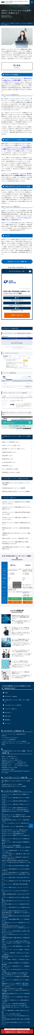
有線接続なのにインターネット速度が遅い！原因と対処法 (15, 983)
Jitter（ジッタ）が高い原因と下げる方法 (11, 1014)
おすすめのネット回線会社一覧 (14, 731)
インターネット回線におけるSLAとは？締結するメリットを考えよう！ (16, 863)
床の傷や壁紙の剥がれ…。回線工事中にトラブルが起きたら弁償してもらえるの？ (15, 913)
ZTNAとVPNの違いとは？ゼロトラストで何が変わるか (14, 1005)
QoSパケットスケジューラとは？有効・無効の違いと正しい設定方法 (15, 1016)
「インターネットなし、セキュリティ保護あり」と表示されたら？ (15, 950)
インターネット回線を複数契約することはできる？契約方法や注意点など (15, 869)
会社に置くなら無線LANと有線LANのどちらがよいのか (14, 910)
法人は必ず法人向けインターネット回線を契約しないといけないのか (15, 928)
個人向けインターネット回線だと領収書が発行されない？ (16, 523)
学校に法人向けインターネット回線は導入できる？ (15, 538)
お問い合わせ (8, 716)
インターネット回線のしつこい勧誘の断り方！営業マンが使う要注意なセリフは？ (15, 854)
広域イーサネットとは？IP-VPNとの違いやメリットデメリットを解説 (16, 970)
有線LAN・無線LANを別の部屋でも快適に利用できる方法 (15, 860)
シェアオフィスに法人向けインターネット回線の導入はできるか (15, 824)
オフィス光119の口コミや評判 (10, 469)
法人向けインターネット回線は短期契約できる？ (13, 833)
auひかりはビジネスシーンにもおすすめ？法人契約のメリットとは (16, 891)
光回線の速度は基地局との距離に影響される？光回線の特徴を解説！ (15, 938)
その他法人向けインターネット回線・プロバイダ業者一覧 (17, 700)
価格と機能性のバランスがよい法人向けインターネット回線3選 (16, 483)
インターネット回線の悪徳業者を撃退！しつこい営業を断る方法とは (15, 920)
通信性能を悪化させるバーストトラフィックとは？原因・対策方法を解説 (15, 957)
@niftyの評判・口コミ (8, 459)
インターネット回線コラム (11, 708)
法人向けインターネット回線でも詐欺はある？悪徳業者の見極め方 (15, 842)
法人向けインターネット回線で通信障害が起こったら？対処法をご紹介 (15, 947)
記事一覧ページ (8, 712)
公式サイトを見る (16, 601)
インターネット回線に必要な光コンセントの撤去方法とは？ (15, 872)
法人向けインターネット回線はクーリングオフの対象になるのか (15, 836)
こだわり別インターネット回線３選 (13, 705)
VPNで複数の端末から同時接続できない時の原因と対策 (14, 973)
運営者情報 (7, 719)
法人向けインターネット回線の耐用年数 (11, 845)
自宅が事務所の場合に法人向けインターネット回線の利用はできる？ (16, 547)
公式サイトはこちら (20, 315)
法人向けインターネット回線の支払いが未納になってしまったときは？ (16, 518)
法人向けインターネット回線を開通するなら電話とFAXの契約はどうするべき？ (15, 542)
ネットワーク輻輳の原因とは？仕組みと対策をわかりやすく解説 (15, 1011)
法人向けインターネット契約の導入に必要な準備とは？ (14, 1003)
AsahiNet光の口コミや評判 (8, 769)
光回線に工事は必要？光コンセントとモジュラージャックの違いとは (15, 901)
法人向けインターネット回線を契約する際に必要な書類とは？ (15, 885)
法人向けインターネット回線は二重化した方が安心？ (14, 831)
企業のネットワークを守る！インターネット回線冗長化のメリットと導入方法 (15, 985)
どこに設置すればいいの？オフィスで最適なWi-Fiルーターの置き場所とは (16, 923)
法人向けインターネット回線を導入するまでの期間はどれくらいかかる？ (16, 502)
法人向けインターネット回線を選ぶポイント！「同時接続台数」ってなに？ (15, 967)
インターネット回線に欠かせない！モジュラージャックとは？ (15, 888)
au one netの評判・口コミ (9, 462)
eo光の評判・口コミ (7, 455)
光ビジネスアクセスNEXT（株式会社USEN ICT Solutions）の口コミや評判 (16, 772)
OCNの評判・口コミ (7, 465)
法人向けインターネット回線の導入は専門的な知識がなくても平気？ (16, 513)
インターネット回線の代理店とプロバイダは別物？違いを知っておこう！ (15, 908)
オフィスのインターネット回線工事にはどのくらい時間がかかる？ (15, 980)
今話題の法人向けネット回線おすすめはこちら (17, 1031)
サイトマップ (8, 723)
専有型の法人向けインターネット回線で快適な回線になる (16, 528)
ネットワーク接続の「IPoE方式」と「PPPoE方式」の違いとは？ (16, 960)
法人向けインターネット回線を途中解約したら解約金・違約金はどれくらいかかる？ (15, 931)
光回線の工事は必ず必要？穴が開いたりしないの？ (13, 926)
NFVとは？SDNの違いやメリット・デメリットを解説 (14, 974)
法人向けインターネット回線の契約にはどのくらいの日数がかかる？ (16, 508)
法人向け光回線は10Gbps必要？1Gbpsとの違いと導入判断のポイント (16, 1019)
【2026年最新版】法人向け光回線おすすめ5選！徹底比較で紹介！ (16, 687)
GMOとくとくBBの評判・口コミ (10, 442)
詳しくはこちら (16, 598)
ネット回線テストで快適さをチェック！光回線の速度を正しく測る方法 (15, 1001)
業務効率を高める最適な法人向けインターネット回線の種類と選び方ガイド (15, 994)
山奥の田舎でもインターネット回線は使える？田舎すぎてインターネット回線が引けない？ (15, 858)
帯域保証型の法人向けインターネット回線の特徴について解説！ (15, 875)
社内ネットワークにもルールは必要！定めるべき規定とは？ (15, 941)
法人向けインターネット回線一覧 (19, 261)
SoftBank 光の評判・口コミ (9, 452)
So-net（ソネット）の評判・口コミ (11, 445)
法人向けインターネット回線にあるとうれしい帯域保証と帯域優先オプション (15, 839)
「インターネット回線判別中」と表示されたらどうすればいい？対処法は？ (15, 953)
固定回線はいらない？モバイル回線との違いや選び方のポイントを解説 (15, 991)
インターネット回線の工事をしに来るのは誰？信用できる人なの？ (15, 878)
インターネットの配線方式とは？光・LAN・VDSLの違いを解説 (16, 881)
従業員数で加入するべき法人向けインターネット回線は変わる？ (16, 534)
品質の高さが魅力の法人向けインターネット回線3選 (16, 491)
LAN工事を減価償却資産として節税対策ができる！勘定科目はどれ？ (16, 848)
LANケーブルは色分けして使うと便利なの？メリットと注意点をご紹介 (16, 943)
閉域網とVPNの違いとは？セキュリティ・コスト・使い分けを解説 (16, 1008)
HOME (6, 692)
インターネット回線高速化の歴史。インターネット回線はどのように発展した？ (15, 851)
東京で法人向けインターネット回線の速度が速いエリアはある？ (15, 827)
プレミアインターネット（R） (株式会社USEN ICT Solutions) (14, 570)
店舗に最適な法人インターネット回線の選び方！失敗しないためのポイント (15, 997)
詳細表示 (17, 67)
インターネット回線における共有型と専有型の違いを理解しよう (15, 866)
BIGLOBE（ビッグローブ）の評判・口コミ (13, 448)
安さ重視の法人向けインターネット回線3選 (13, 488)
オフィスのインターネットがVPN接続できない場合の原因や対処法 (16, 977)
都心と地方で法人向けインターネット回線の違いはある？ (15, 830)
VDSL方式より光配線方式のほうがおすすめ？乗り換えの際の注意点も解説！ (16, 916)
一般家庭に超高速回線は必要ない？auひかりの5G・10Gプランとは (16, 895)
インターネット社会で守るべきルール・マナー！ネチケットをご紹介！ (15, 935)
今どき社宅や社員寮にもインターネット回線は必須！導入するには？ (15, 904)
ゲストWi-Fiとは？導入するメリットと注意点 (12, 988)
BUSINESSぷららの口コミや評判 (11, 472)
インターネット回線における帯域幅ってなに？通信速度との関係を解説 (15, 963)
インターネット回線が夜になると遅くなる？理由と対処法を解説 (15, 898)
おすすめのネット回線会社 (11, 696)
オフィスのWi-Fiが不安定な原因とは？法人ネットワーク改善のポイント (16, 1023)
